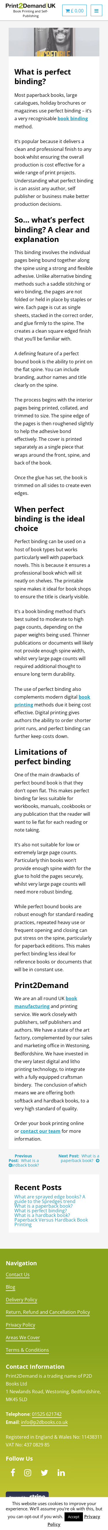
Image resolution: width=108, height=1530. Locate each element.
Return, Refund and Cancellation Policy (48, 1312)
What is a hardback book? (24, 1163)
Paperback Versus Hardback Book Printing (51, 1222)
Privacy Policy (20, 1325)
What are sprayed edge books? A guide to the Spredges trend (49, 1199)
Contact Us (18, 1274)
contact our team (40, 1131)
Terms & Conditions (27, 1350)
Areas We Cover (23, 1337)
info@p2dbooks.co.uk (44, 1422)
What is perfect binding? (40, 1210)
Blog (10, 1287)
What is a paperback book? (80, 1158)
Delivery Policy (21, 1299)
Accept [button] (73, 1516)
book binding (73, 118)
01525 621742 (47, 1414)
